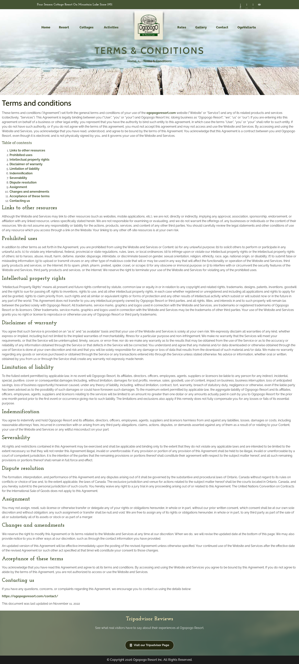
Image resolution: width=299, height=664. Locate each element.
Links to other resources (27, 150)
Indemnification (21, 173)
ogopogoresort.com (161, 113)
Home (45, 27)
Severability (18, 178)
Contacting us (20, 201)
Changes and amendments (29, 191)
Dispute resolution (23, 182)
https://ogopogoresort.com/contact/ (30, 596)
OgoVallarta (246, 27)
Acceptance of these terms (30, 196)
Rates (181, 27)
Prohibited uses (21, 155)
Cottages (87, 27)
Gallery (201, 27)
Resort (65, 27)
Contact (222, 27)
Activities (112, 27)
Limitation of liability (24, 169)
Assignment (18, 187)
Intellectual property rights (29, 159)
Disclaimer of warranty (26, 164)
